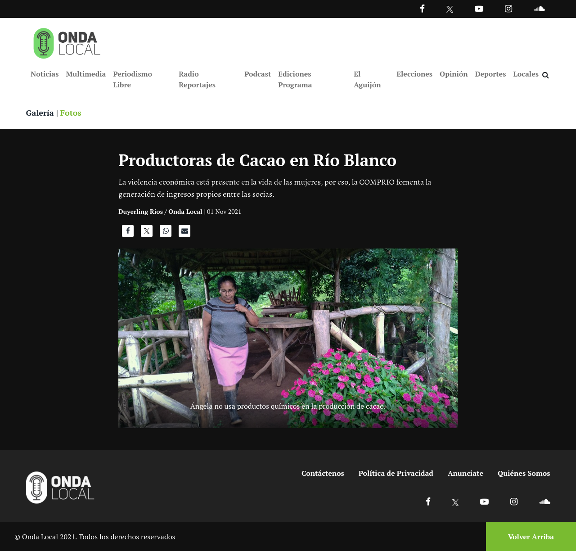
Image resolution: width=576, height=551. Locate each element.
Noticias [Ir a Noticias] (44, 74)
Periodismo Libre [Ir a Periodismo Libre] (132, 79)
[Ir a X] (455, 501)
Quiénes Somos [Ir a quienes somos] (524, 473)
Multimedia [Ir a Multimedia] (86, 74)
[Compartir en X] (147, 233)
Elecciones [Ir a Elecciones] (414, 74)
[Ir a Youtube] (479, 8)
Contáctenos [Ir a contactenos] (323, 473)
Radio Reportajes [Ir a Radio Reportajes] (197, 79)
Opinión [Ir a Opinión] (454, 74)
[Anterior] (143, 338)
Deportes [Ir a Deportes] (490, 74)
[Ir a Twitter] (449, 9)
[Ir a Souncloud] (539, 8)
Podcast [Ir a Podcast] (257, 74)
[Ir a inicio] (67, 41)
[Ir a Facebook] (428, 501)
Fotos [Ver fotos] (70, 112)
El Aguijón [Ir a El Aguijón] (367, 79)
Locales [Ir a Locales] (526, 74)
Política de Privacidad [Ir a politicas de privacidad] (396, 473)
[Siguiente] (432, 338)
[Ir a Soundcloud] (544, 501)
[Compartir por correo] (184, 233)
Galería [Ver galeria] (40, 112)
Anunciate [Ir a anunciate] (465, 473)
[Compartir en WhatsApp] (165, 233)
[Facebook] (422, 8)
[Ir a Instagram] (508, 8)
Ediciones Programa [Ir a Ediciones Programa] (295, 79)
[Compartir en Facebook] (128, 233)
